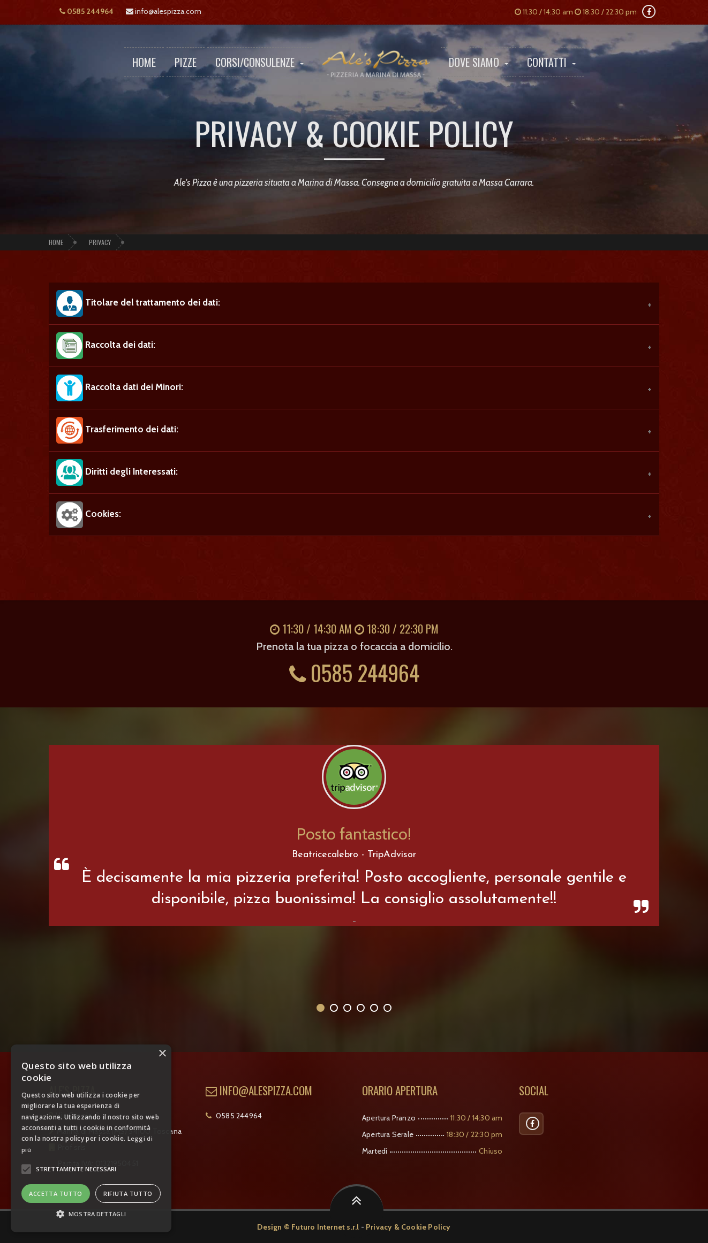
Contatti (551, 62)
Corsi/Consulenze (259, 62)
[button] (26, 1169)
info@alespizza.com (163, 11)
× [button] (162, 1054)
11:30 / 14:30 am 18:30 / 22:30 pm (576, 12)
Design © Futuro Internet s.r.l (308, 1227)
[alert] (91, 1138)
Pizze (186, 62)
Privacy (100, 242)
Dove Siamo (478, 62)
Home (144, 62)
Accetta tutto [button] (55, 1193)
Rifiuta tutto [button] (127, 1193)
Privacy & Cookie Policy (408, 1227)
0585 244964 (86, 11)
